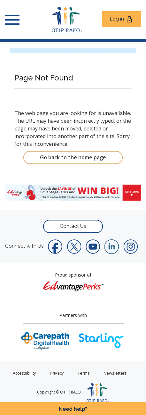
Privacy (57, 373)
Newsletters (115, 373)
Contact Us (73, 226)
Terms (84, 373)
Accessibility (24, 373)
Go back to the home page (73, 157)
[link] (73, 192)
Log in (121, 19)
